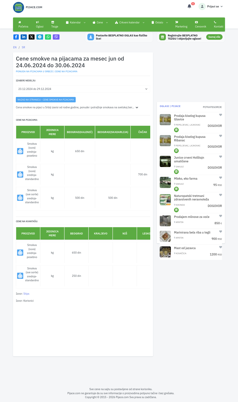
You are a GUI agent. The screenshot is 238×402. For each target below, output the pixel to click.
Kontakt (218, 24)
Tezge (54, 24)
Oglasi (40, 24)
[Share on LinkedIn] (24, 37)
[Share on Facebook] (16, 37)
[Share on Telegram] (39, 37)
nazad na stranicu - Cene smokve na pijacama (45, 99)
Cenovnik (200, 24)
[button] (75, 22)
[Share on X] (32, 37)
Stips (26, 293)
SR (23, 47)
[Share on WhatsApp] (48, 37)
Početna (23, 24)
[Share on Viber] (56, 37)
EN (15, 47)
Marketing (181, 24)
